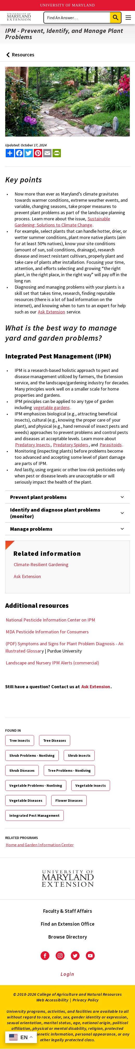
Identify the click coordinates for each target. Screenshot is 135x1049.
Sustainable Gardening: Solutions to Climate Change (62, 222)
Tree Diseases (54, 740)
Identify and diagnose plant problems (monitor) (55, 512)
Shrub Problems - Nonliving (32, 755)
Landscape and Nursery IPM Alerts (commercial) (52, 663)
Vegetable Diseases (25, 800)
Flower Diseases (68, 800)
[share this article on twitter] (28, 153)
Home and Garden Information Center (40, 844)
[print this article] (56, 153)
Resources (19, 56)
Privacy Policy (86, 999)
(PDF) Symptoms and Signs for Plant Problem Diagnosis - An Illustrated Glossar (64, 647)
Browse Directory (67, 937)
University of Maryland (67, 5)
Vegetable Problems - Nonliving (35, 785)
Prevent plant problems (38, 497)
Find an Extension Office (67, 924)
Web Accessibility (52, 999)
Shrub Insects (79, 755)
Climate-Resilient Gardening (41, 564)
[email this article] (47, 153)
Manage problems (31, 529)
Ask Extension (27, 576)
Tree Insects (19, 740)
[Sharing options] (10, 153)
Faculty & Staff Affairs (67, 911)
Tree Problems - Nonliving (69, 770)
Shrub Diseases (22, 770)
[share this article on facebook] (19, 153)
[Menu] (128, 17)
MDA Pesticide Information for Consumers (47, 632)
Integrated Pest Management (34, 815)
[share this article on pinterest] (38, 153)
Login (67, 974)
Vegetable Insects (90, 785)
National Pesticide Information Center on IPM (50, 620)
